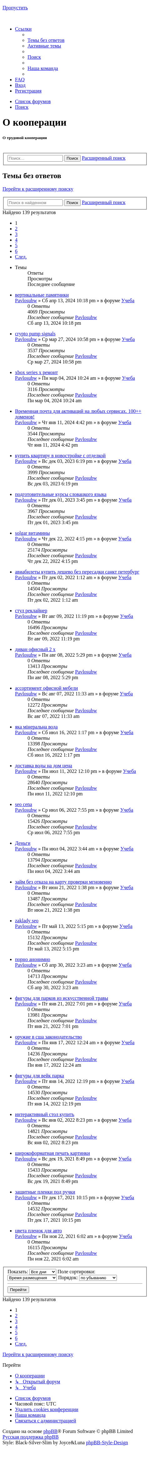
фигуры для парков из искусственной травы (61, 998)
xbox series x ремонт (36, 372)
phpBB (50, 1431)
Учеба (127, 300)
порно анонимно (32, 959)
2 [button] (16, 228)
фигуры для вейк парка (39, 1075)
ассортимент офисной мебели (46, 688)
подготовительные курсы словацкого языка (61, 494)
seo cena (23, 804)
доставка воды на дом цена (43, 765)
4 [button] (16, 240)
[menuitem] (46, 40)
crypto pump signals (35, 333)
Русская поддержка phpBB (30, 1437)
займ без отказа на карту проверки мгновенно (63, 881)
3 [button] (16, 234)
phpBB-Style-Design (107, 1442)
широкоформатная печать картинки (52, 1153)
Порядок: (87, 1277)
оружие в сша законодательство (48, 1037)
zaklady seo (26, 920)
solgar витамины (32, 533)
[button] (21, 256)
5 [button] (16, 245)
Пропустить (15, 7)
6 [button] (16, 251)
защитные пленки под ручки (45, 1192)
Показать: (32, 1271)
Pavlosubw (26, 300)
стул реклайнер (31, 610)
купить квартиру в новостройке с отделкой (60, 455)
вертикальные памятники (42, 295)
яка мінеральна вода (36, 726)
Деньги (22, 843)
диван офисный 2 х (35, 649)
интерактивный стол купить (44, 1114)
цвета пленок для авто (38, 1230)
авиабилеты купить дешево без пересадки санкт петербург (77, 571)
